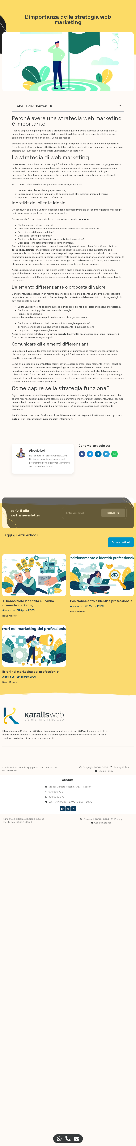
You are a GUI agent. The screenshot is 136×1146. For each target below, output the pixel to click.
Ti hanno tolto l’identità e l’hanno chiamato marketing (28, 603)
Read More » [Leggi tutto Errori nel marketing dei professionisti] (9, 682)
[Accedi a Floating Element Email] (76, 1138)
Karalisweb (22, 415)
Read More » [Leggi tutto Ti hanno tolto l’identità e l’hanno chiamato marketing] (9, 615)
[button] (120, 106)
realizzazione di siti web (59, 731)
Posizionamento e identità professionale (101, 601)
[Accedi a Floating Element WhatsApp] (59, 1138)
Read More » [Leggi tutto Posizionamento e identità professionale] (77, 611)
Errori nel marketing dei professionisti (31, 672)
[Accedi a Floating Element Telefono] (68, 1138)
